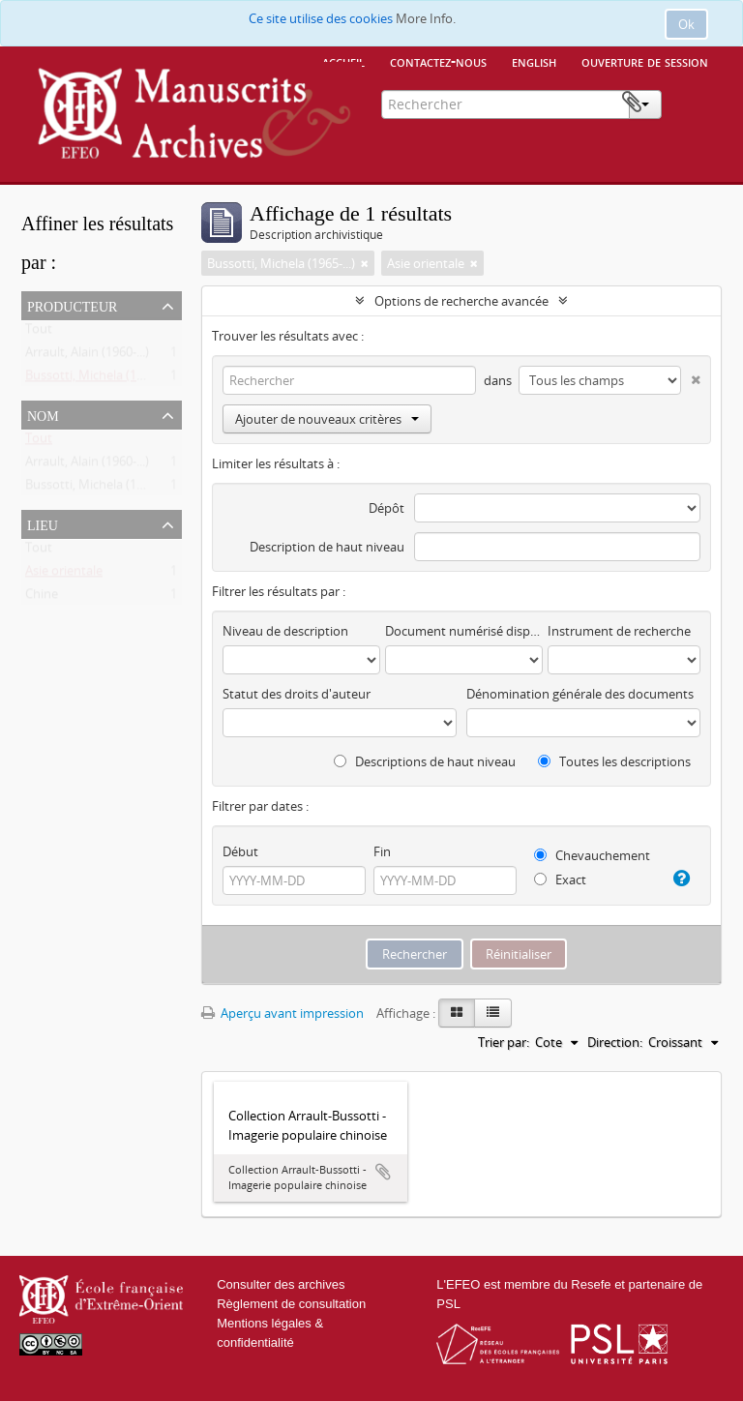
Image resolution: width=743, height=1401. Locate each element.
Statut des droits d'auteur (297, 693)
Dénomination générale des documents (580, 693)
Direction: (614, 1042)
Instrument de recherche (619, 631)
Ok (686, 24)
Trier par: (503, 1042)
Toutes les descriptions (614, 761)
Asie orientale (64, 574)
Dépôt (386, 508)
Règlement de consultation (291, 1304)
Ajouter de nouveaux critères (327, 419)
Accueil (343, 61)
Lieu (42, 523)
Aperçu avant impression (282, 1013)
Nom (43, 414)
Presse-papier (692, 102)
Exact (560, 879)
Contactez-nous (438, 61)
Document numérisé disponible (464, 631)
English (534, 61)
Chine (41, 598)
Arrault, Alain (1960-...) (87, 356)
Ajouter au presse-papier (383, 1171)
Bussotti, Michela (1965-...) (99, 379)
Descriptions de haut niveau (425, 761)
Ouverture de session (644, 61)
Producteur (72, 304)
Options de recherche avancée (461, 301)
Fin (382, 851)
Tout (38, 333)
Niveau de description (285, 631)
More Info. (426, 18)
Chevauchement (592, 855)
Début (240, 851)
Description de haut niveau (327, 546)
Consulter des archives (280, 1284)
